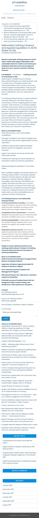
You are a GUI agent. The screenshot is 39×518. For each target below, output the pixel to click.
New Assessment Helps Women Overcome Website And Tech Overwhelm (17, 409)
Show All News (7, 305)
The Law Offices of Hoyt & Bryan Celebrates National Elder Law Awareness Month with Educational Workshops (17, 336)
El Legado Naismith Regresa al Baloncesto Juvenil (19, 425)
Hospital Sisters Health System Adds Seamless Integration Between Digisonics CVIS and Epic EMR (19, 455)
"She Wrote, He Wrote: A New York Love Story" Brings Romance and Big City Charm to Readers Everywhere (19, 357)
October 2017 (7, 497)
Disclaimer (17, 305)
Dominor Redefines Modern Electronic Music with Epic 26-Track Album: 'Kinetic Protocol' (19, 401)
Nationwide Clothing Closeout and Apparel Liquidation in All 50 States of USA (19, 48)
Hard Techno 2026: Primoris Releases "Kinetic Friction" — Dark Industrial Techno (18, 415)
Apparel (13, 301)
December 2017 (8, 489)
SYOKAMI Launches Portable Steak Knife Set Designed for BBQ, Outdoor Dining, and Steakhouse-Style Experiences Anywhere (18, 282)
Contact (10, 18)
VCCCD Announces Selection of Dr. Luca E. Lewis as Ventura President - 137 (19, 40)
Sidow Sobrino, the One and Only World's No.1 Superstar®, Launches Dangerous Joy (18, 363)
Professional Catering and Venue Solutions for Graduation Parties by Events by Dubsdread (18, 160)
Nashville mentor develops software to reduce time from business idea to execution (18, 429)
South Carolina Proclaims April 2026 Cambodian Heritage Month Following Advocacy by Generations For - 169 (17, 28)
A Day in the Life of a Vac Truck (13, 405)
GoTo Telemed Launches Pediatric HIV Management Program (16, 271)
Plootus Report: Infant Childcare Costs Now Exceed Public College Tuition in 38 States (17, 382)
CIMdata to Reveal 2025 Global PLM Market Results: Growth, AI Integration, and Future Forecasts (17, 148)
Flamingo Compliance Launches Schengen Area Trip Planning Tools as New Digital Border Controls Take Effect (19, 140)
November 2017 (8, 493)
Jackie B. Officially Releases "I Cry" (14, 341)
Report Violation (27, 305)
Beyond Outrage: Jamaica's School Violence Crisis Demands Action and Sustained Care (17, 420)
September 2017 (8, 501)
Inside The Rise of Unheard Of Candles (15, 386)
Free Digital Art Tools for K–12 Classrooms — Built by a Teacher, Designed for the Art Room (19, 396)
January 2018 (7, 485)
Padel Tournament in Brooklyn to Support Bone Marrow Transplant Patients (19, 260)
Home (4, 18)
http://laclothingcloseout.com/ (13, 294)
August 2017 (7, 505)
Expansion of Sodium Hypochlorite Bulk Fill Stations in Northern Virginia (17, 265)
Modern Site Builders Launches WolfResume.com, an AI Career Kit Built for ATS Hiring (19, 390)
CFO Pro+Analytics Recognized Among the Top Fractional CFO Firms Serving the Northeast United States (18, 370)
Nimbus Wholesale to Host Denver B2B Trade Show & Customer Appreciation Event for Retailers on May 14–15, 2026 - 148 (20, 35)
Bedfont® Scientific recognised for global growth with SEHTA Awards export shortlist (19, 351)
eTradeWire (19, 2)
